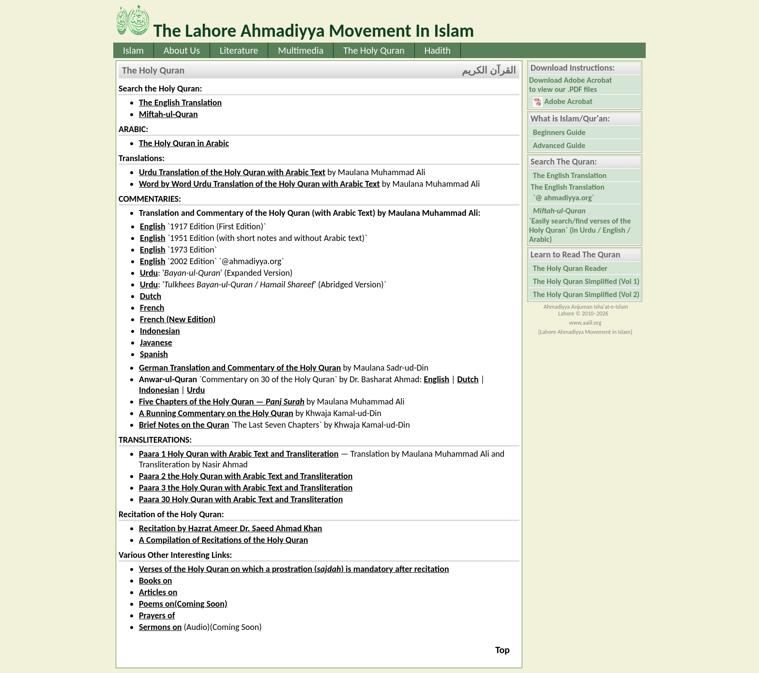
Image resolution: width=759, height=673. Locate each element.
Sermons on (160, 627)
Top (502, 650)
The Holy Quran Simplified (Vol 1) (586, 281)
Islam (133, 50)
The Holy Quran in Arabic (184, 143)
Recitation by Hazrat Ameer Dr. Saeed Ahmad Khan (230, 528)
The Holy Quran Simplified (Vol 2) (586, 294)
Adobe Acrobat (562, 102)
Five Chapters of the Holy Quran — (221, 401)
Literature (239, 50)
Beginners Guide (559, 132)
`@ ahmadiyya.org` (563, 197)
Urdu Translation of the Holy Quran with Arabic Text (232, 172)
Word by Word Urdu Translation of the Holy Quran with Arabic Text (259, 184)
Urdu (149, 273)
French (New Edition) (177, 319)
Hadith (438, 50)
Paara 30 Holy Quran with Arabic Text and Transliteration (241, 499)
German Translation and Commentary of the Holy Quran (240, 367)
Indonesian (160, 331)
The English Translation (180, 102)
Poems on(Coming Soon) (183, 603)
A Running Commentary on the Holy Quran (216, 413)
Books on (155, 580)
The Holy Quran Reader (570, 268)
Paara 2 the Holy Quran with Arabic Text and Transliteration (245, 476)
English (153, 226)
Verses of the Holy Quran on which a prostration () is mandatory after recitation (294, 569)
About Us (182, 50)
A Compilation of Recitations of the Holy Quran (223, 540)
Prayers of (157, 615)
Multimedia (300, 50)
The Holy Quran (374, 50)
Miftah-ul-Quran (168, 114)
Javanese (156, 342)
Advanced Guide (559, 145)
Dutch (150, 296)
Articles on (158, 592)
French (152, 307)
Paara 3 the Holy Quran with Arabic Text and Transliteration (245, 487)
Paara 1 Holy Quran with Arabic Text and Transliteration (238, 454)
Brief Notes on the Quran (184, 424)
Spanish (154, 354)
